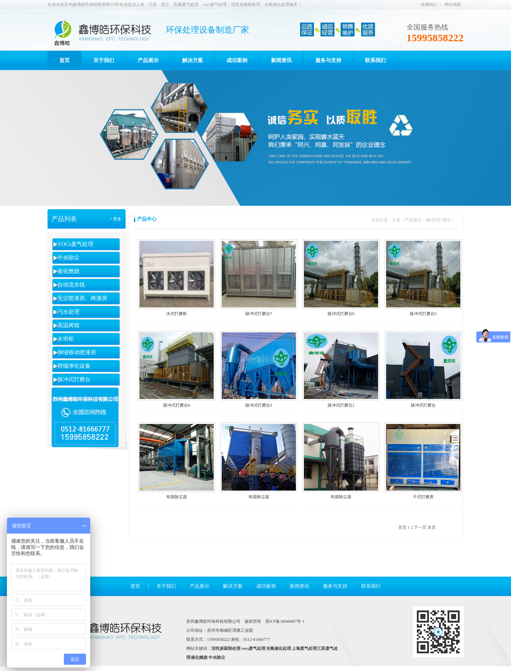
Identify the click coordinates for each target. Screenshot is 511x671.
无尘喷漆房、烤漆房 (82, 298)
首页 (135, 586)
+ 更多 (116, 218)
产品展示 (413, 220)
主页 (396, 220)
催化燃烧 (68, 271)
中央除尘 (68, 258)
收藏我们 (429, 4)
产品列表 (64, 218)
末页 (431, 527)
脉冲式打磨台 (74, 379)
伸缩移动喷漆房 (76, 352)
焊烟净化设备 (74, 366)
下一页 (420, 527)
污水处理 (68, 312)
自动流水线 (71, 285)
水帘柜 (65, 339)
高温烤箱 (68, 325)
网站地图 (452, 4)
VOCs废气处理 (75, 244)
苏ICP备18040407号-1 (285, 621)
